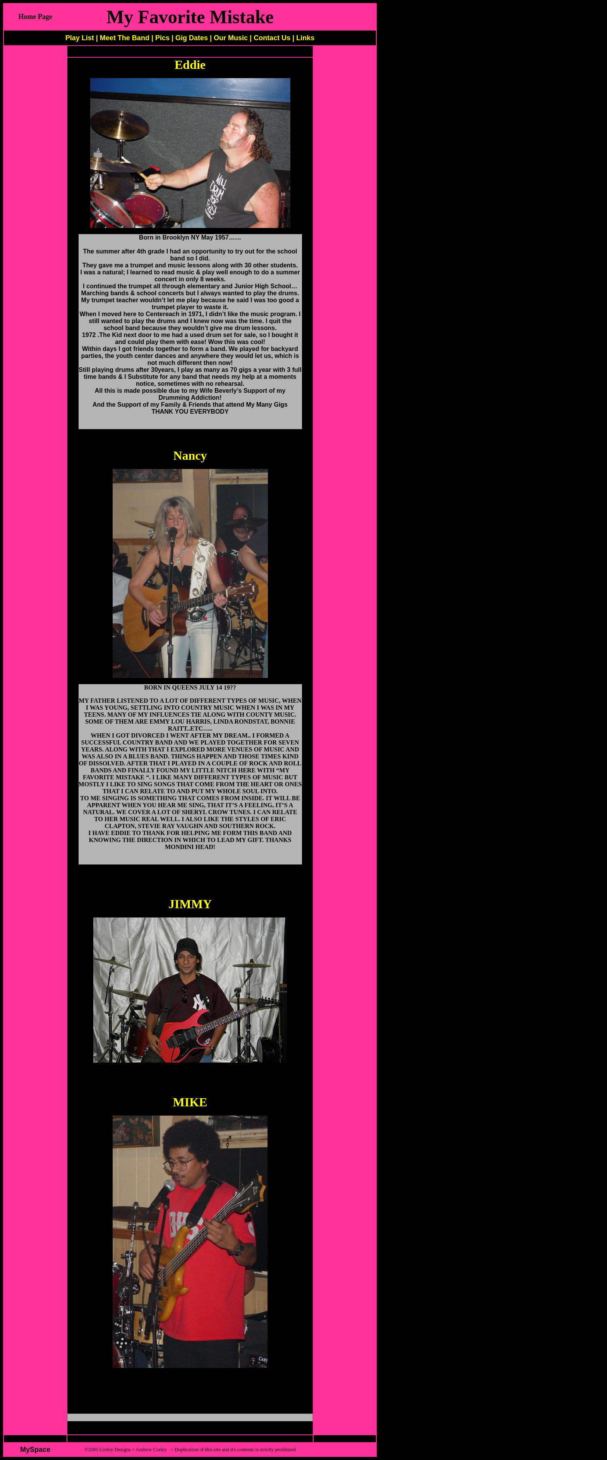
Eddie (190, 65)
